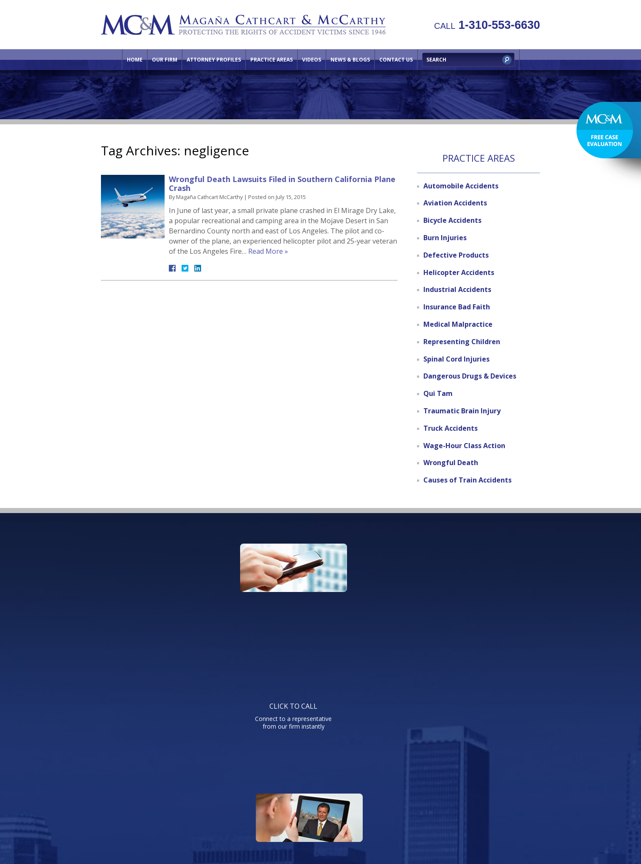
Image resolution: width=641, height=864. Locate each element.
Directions (430, 792)
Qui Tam (438, 393)
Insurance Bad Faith (456, 306)
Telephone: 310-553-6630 (406, 689)
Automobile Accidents (460, 186)
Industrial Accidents (457, 289)
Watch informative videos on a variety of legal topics (318, 604)
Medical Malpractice (458, 324)
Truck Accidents (450, 428)
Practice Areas (271, 59)
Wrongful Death (450, 462)
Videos (311, 59)
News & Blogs (350, 59)
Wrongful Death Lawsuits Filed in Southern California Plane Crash (282, 184)
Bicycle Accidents (452, 220)
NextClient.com (392, 834)
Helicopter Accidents (458, 272)
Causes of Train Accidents (467, 480)
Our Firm (164, 59)
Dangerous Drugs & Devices (469, 376)
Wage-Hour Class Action (464, 445)
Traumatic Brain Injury (462, 410)
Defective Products (456, 255)
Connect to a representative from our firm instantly (182, 604)
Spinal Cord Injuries (456, 359)
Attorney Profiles (214, 59)
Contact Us (396, 59)
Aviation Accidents (455, 203)
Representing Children (461, 341)
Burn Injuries (445, 237)
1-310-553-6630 (487, 25)
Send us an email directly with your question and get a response (455, 604)
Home (135, 59)
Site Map (468, 792)
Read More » (268, 251)
